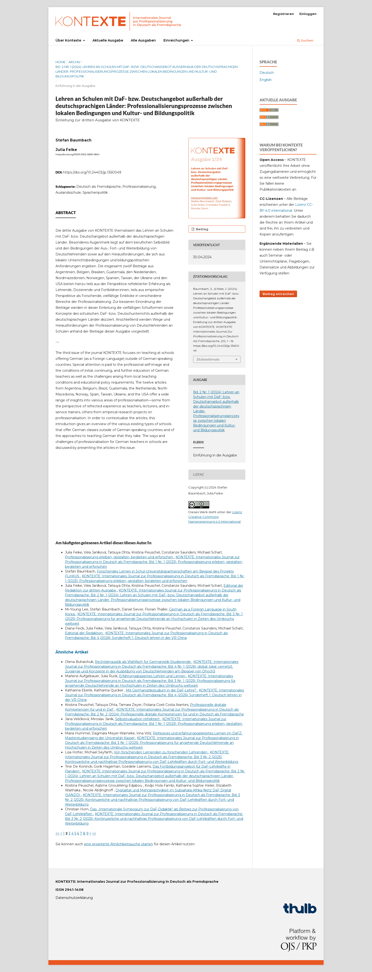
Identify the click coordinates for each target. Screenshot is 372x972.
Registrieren (283, 14)
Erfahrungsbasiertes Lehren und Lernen (152, 676)
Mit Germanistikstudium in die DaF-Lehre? (161, 690)
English (266, 80)
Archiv (74, 62)
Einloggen (307, 14)
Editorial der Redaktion (84, 633)
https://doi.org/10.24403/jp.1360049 (92, 172)
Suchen (305, 40)
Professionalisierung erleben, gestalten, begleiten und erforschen (119, 557)
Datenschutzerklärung (74, 898)
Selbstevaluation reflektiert (138, 719)
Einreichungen (176, 40)
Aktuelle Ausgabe (108, 40)
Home (60, 62)
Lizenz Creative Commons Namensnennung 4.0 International (215, 516)
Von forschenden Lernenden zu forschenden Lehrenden (161, 752)
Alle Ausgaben (143, 40)
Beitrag (201, 229)
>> (94, 833)
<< (57, 833)
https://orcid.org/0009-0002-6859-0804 (77, 154)
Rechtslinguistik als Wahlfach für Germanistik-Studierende (143, 662)
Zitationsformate (207, 359)
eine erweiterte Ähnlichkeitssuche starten (118, 844)
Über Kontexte (69, 40)
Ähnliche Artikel (72, 652)
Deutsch (267, 72)
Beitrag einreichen (278, 294)
